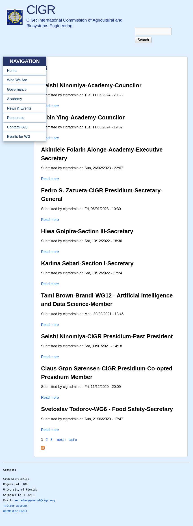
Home (12, 71)
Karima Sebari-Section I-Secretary (87, 263)
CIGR (40, 9)
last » (73, 440)
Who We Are (23, 80)
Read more (50, 106)
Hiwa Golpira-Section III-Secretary (87, 231)
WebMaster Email (15, 511)
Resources (23, 118)
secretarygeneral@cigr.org (35, 500)
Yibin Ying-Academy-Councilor (83, 117)
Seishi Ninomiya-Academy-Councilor (91, 85)
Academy (23, 99)
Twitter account (15, 505)
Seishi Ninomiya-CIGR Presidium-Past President (107, 336)
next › (61, 440)
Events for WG (18, 137)
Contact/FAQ (23, 127)
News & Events (23, 108)
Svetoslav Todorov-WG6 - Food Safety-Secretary (107, 409)
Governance (23, 90)
